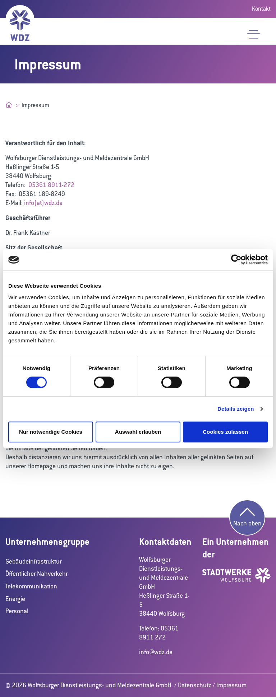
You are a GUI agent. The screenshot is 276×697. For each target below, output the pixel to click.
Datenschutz (194, 685)
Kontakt (261, 9)
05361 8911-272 (51, 185)
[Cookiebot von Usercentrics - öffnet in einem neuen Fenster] (236, 259)
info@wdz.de (155, 652)
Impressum (231, 685)
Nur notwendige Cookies (50, 432)
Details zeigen (235, 409)
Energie (15, 599)
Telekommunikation (31, 586)
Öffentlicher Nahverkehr (36, 574)
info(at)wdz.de (43, 203)
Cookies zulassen (225, 432)
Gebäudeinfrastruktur (33, 561)
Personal (16, 611)
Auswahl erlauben (138, 432)
